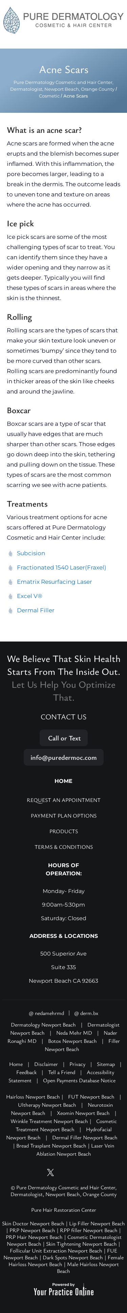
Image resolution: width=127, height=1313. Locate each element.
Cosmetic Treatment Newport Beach (66, 1125)
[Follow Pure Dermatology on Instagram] (63, 1172)
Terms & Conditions (64, 847)
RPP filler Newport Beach (89, 1230)
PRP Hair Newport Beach (34, 1237)
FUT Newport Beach (91, 1096)
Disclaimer (46, 1064)
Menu (114, 41)
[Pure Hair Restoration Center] (63, 19)
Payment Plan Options (64, 815)
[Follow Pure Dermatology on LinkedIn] (89, 1172)
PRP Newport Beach (32, 1230)
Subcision (31, 553)
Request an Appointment (64, 800)
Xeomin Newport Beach (83, 1113)
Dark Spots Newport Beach (73, 1257)
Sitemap (106, 1064)
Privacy (77, 1064)
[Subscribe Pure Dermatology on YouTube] (38, 1172)
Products (63, 831)
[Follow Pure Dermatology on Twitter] (51, 1172)
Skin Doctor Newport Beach (33, 1223)
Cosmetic (49, 96)
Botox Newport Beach (72, 1041)
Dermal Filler (36, 610)
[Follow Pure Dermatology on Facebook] (76, 1172)
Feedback (26, 1072)
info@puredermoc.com (63, 757)
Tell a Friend (61, 1072)
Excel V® (29, 596)
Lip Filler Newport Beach (97, 1223)
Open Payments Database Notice (79, 1080)
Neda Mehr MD (74, 1032)
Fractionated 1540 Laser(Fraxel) (61, 567)
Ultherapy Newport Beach (47, 1104)
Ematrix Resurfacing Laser (54, 581)
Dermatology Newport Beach (43, 1024)
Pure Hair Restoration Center (63, 1209)
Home (16, 1064)
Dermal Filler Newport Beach (85, 1137)
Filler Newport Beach (82, 1045)
